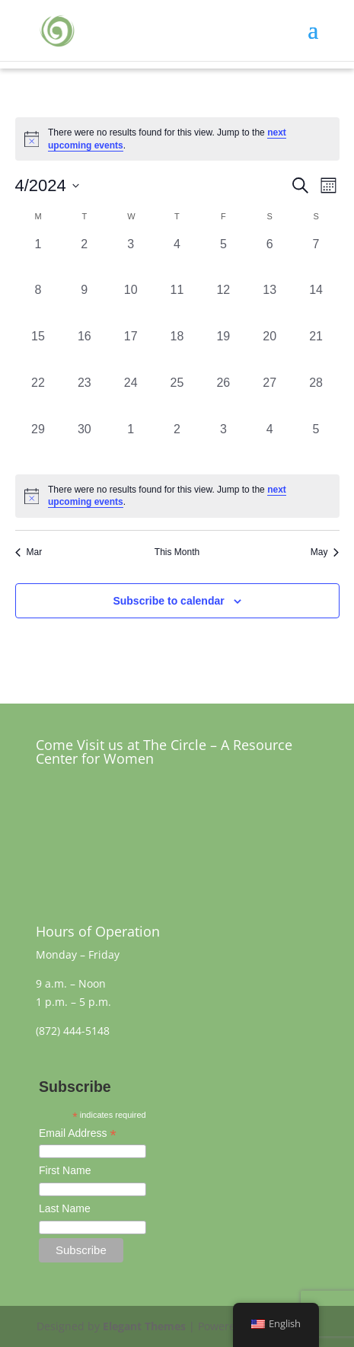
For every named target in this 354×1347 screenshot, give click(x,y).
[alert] (177, 496)
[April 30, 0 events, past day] (84, 443)
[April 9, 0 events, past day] (84, 304)
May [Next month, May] (325, 552)
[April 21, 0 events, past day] (316, 350)
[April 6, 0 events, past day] (270, 258)
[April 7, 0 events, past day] (316, 258)
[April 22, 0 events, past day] (38, 397)
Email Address (77, 1134)
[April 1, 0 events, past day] (38, 258)
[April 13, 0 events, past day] (270, 304)
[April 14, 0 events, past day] (316, 304)
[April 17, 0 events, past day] (130, 350)
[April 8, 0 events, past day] (38, 304)
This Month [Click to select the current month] (177, 552)
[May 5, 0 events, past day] (316, 443)
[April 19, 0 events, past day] (223, 350)
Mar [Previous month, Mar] (29, 552)
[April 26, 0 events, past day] (223, 397)
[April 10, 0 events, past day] (130, 304)
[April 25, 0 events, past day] (177, 397)
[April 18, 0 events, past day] (177, 350)
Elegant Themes (144, 1326)
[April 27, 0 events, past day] (270, 397)
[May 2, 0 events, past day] (177, 443)
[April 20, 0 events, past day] (270, 350)
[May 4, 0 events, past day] (270, 443)
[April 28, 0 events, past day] (316, 397)
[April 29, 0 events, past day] (38, 443)
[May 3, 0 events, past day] (223, 443)
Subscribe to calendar (168, 601)
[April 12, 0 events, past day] (223, 304)
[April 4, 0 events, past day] (177, 258)
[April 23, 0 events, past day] (84, 397)
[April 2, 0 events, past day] (84, 258)
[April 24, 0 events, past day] (130, 397)
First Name (65, 1170)
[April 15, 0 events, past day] (38, 350)
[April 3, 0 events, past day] (130, 258)
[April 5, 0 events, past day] (223, 258)
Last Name (65, 1208)
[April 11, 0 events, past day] (177, 304)
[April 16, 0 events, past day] (84, 350)
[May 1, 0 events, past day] (130, 443)
